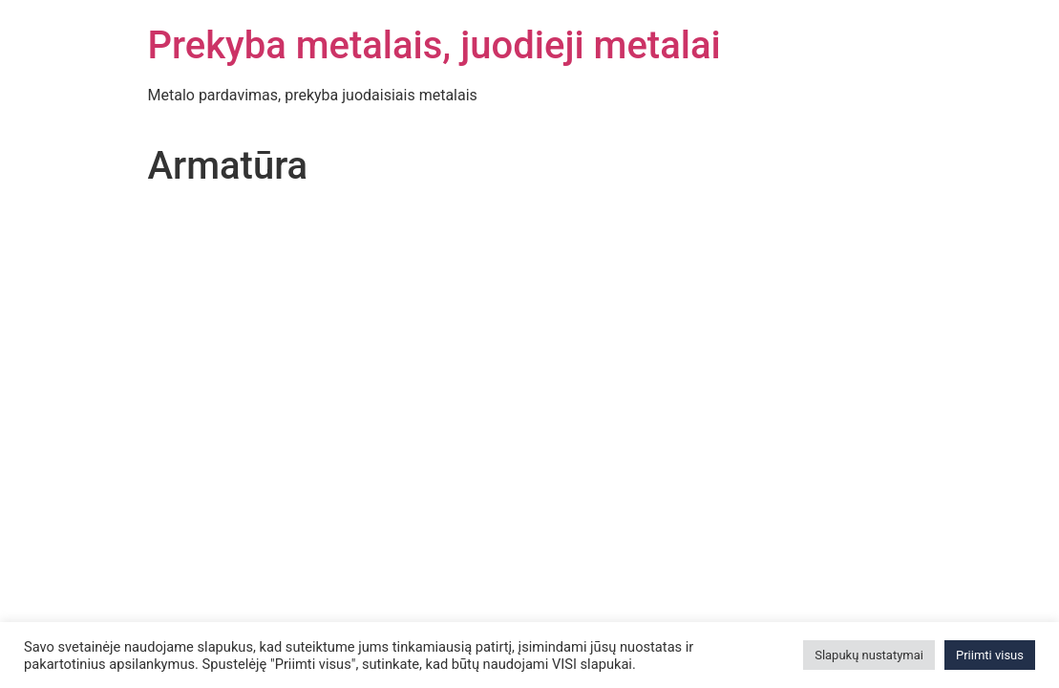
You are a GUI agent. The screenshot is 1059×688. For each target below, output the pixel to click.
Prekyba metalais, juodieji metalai (434, 45)
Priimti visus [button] (990, 655)
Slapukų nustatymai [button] (869, 655)
